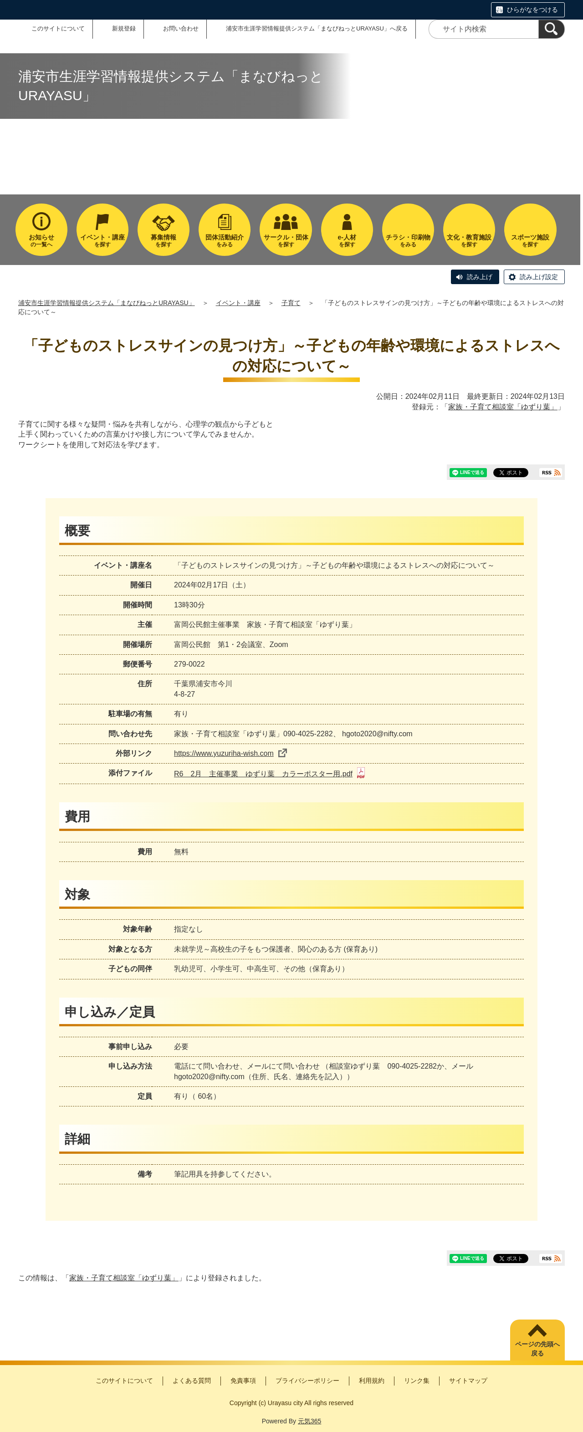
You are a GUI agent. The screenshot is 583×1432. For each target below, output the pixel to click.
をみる (224, 241)
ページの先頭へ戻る (537, 1348)
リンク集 (417, 1380)
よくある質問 (192, 1380)
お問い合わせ (181, 28)
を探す (102, 241)
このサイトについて (58, 28)
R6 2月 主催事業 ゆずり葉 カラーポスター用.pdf (269, 774)
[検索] (551, 29)
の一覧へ (41, 241)
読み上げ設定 (539, 276)
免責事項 (243, 1380)
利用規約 (371, 1380)
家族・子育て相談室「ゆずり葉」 (502, 407)
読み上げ (479, 276)
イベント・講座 (238, 302)
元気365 (309, 1421)
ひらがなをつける (532, 9)
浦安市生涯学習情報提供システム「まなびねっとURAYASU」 (106, 302)
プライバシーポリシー (307, 1380)
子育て (291, 302)
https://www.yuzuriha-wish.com (230, 753)
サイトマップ (468, 1380)
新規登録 (124, 28)
